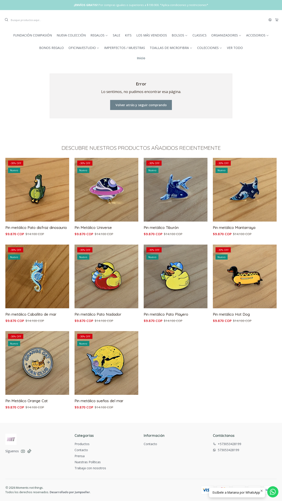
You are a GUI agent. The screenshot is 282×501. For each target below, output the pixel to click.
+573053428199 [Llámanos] (227, 444)
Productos (82, 444)
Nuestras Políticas (88, 462)
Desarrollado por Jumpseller (70, 492)
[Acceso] (270, 20)
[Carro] (276, 20)
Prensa (80, 456)
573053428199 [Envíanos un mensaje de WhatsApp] (226, 450)
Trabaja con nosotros (90, 468)
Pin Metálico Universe (93, 245)
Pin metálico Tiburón (161, 249)
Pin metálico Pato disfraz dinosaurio (36, 238)
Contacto (81, 450)
